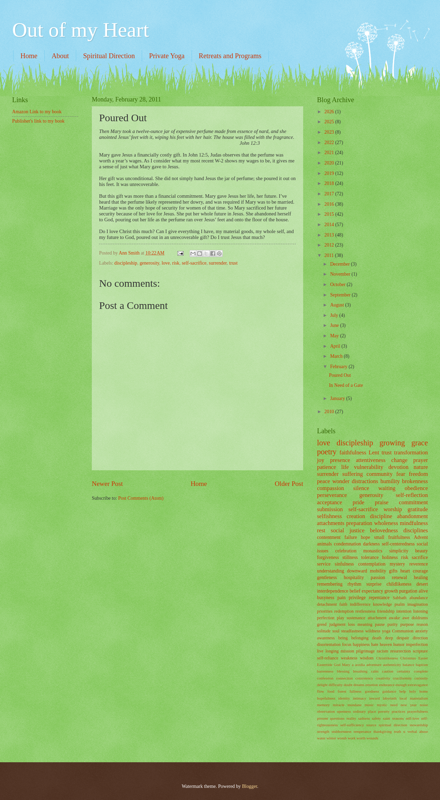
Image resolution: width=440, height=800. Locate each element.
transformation (411, 452)
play (340, 617)
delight (322, 685)
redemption (344, 611)
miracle (338, 705)
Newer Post (107, 483)
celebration (346, 550)
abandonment (412, 516)
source (371, 725)
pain (341, 597)
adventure (373, 665)
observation (326, 711)
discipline (381, 516)
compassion (330, 488)
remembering (330, 584)
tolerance (370, 557)
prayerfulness (417, 711)
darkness (371, 543)
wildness (372, 631)
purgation (408, 591)
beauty (421, 550)
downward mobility (366, 571)
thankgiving (382, 731)
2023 (329, 132)
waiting (387, 488)
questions (337, 718)
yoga (386, 631)
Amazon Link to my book (37, 111)
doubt (348, 685)
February (339, 366)
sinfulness (344, 564)
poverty (384, 711)
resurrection (400, 651)
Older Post (289, 483)
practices (398, 711)
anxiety (421, 631)
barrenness (325, 671)
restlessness (365, 611)
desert (422, 584)
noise (424, 705)
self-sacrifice (194, 263)
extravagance (418, 685)
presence (340, 460)
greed (322, 624)
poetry (326, 451)
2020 (329, 163)
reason (422, 624)
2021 (329, 152)
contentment (329, 537)
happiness (361, 644)
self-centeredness (398, 543)
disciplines (415, 530)
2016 (329, 204)
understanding (330, 571)
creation (356, 516)
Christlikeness (387, 658)
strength (323, 731)
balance (408, 665)
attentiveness (370, 460)
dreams (358, 685)
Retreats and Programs (230, 56)
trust (233, 263)
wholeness (386, 523)
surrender (218, 263)
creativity (383, 678)
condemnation (347, 543)
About (60, 56)
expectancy (372, 591)
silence (361, 488)
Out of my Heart (80, 29)
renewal (399, 577)
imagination (417, 604)
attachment (377, 617)
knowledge (382, 604)
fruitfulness (399, 537)
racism (382, 651)
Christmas (408, 658)
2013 (329, 235)
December (340, 264)
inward (374, 698)
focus (346, 644)
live (320, 651)
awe (405, 617)
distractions (365, 481)
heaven (386, 644)
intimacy (359, 698)
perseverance (332, 495)
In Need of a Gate (346, 385)
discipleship (125, 263)
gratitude (417, 509)
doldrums (420, 617)
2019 (329, 173)
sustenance (356, 617)
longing (332, 651)
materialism (419, 698)
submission (330, 509)
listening (420, 611)
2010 (329, 411)
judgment (337, 624)
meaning (365, 624)
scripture (420, 651)
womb (342, 738)
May (335, 335)
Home (28, 56)
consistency (364, 678)
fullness (355, 691)
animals (324, 543)
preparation (359, 523)
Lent (374, 452)
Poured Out (340, 375)
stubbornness (342, 731)
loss (351, 624)
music (368, 705)
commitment (413, 502)
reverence (418, 564)
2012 (329, 245)
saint (386, 718)
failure (350, 537)
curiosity (421, 678)
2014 (329, 224)
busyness (325, 597)
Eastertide (324, 665)
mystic (382, 705)
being (343, 637)
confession (325, 678)
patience (326, 467)
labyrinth (390, 698)
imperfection (417, 644)
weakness (349, 658)
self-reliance (327, 658)
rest (321, 530)
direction (420, 637)
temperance (362, 731)
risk (175, 263)
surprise (373, 584)
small (379, 537)
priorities (325, 611)
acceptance (329, 502)
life (345, 467)
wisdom (366, 658)
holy (412, 691)
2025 (329, 121)
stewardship (419, 725)
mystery (397, 564)
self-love (412, 718)
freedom (418, 474)
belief (355, 591)
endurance (386, 685)
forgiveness (328, 557)
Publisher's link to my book (38, 121)
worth (361, 738)
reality (351, 718)
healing (421, 577)
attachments (330, 523)
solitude (324, 631)
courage (420, 571)
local (403, 698)
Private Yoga (166, 56)
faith (343, 604)
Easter (423, 658)
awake (394, 617)
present (322, 718)
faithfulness (353, 452)
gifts (393, 571)
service (324, 564)
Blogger (249, 786)
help (402, 691)
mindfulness (414, 523)
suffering (352, 474)
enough (401, 685)
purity (392, 624)
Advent (421, 537)
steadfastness (352, 631)
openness (344, 711)
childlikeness (399, 584)
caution (387, 671)
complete (421, 671)
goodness (372, 691)
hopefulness (326, 698)
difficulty (335, 685)
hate (374, 644)
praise (382, 502)
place (372, 711)
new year (408, 705)
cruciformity (402, 678)
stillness (350, 557)
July (334, 315)
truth (397, 731)
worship (393, 509)
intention (403, 611)
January (338, 398)
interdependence (332, 591)
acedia (360, 665)
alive (423, 591)
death (376, 637)
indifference (360, 604)
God (337, 665)
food (330, 691)
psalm (400, 604)
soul (336, 631)
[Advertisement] (46, 170)
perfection (325, 617)
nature (421, 467)
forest (341, 691)
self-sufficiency (352, 725)
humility (390, 481)
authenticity (392, 665)
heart (405, 571)
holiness (390, 557)
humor (398, 644)
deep (389, 637)
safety (376, 718)
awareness (326, 637)
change (399, 460)
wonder (341, 481)
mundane (354, 705)
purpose (407, 624)
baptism (422, 665)
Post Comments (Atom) (141, 498)
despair (403, 637)
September (341, 294)
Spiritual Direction (109, 56)
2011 (329, 255)
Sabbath (399, 597)
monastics (372, 550)
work (352, 738)
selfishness (329, 516)
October (338, 284)
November (341, 274)
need (393, 705)
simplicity (398, 550)
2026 (329, 111)
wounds (372, 738)
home (423, 691)
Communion (403, 631)
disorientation (329, 644)
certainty (404, 671)
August (337, 305)
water (321, 738)
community (380, 474)
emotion (372, 685)
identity (344, 698)
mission (347, 651)
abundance (419, 597)
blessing (343, 671)
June (335, 325)
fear (400, 474)
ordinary (359, 711)
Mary (346, 665)
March (337, 356)
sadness (364, 718)
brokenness (415, 481)
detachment (327, 604)
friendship (385, 611)
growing (392, 442)
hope (365, 537)
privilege (357, 597)
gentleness (327, 577)
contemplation (372, 564)
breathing (360, 671)
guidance (389, 691)
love (165, 263)
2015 (329, 214)
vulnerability (369, 467)
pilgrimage (365, 651)
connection (344, 678)
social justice (347, 530)
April (336, 346)
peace (323, 481)
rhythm (354, 584)
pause (380, 624)
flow (320, 691)
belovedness (384, 530)
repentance (379, 597)
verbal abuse (417, 731)
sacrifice (420, 557)
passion (378, 577)
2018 (329, 183)
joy (320, 460)
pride (358, 502)
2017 (329, 193)
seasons (398, 718)
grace (419, 442)
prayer (420, 460)
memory (323, 705)
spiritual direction (393, 725)
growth (391, 591)
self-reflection (412, 495)
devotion (398, 467)
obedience (416, 488)
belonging (360, 637)
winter (331, 738)
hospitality (354, 577)
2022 (329, 142)
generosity (149, 263)
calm (374, 671)
